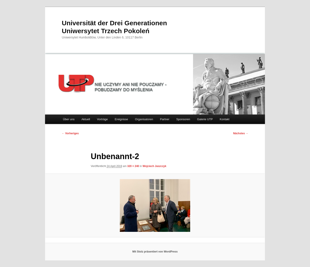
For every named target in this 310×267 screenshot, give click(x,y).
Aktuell (85, 119)
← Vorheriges (70, 133)
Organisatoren (144, 119)
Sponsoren (183, 119)
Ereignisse (121, 119)
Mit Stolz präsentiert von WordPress (155, 251)
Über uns (69, 119)
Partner (165, 119)
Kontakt (224, 119)
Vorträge (102, 119)
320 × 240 (133, 166)
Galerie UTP (205, 119)
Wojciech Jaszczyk (154, 166)
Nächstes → (240, 133)
